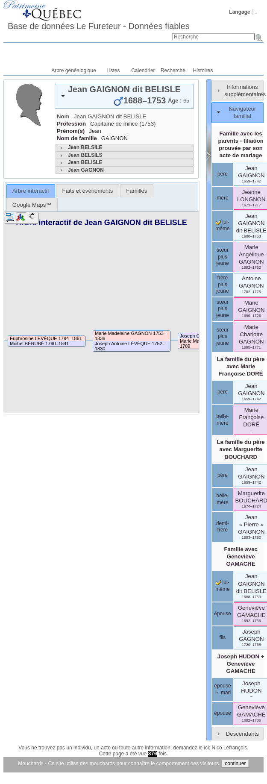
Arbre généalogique (73, 70)
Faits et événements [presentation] (87, 191)
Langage (239, 12)
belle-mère (222, 419)
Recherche (173, 70)
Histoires (203, 70)
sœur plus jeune (222, 256)
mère (222, 198)
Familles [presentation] (136, 191)
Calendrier (143, 70)
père (222, 174)
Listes (113, 70)
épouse (222, 614)
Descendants (242, 734)
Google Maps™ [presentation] (32, 205)
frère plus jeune (222, 284)
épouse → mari (222, 689)
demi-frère (222, 526)
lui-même (222, 225)
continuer (235, 763)
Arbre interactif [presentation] (30, 191)
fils (223, 637)
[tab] (124, 96)
